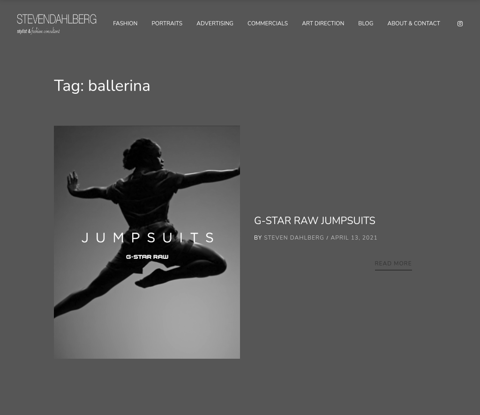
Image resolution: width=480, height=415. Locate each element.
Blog (365, 23)
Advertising (214, 23)
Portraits (166, 23)
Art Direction (323, 23)
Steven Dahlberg (294, 237)
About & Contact (413, 23)
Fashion (125, 23)
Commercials (268, 23)
